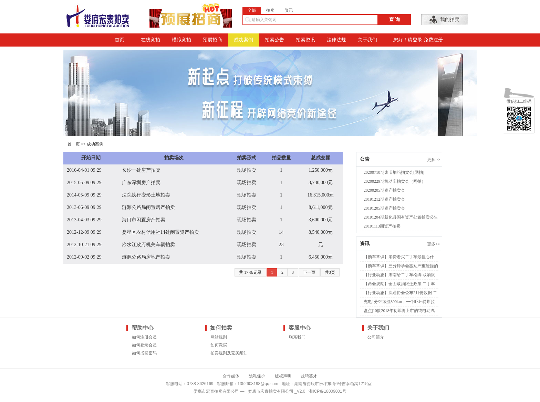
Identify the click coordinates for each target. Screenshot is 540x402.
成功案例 (243, 39)
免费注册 (433, 39)
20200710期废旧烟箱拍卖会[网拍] (394, 172)
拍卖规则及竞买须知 (229, 353)
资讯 (289, 10)
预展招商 (212, 39)
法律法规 (336, 39)
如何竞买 (218, 345)
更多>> (433, 159)
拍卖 (270, 10)
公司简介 (375, 337)
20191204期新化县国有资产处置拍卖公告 (401, 217)
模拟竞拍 (181, 39)
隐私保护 (257, 376)
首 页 (74, 144)
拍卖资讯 (305, 39)
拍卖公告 (274, 39)
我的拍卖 (449, 19)
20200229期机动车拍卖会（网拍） (395, 181)
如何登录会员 (144, 345)
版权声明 (283, 376)
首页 (119, 39)
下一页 (309, 272)
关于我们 (367, 39)
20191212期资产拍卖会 (384, 199)
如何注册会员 (144, 337)
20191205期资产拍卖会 (384, 208)
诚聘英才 (309, 376)
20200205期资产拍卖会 (384, 190)
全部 (252, 10)
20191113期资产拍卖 (382, 226)
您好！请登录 (407, 39)
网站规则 (218, 337)
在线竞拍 (150, 39)
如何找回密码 (144, 353)
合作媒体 (231, 376)
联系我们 (297, 337)
